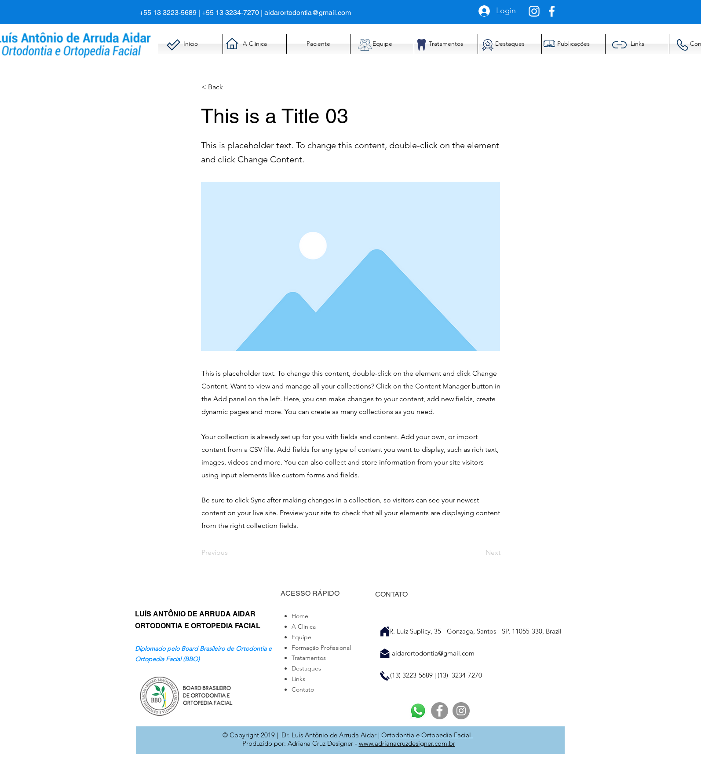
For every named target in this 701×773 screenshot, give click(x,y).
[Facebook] (439, 710)
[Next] (478, 552)
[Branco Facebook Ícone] (551, 11)
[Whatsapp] (418, 710)
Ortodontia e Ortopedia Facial (427, 735)
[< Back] (230, 87)
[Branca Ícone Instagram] (534, 11)
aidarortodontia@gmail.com (307, 12)
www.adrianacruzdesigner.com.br (407, 743)
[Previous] (230, 552)
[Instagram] (461, 710)
